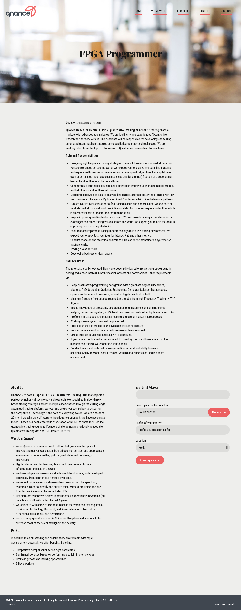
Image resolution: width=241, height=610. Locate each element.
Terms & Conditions (106, 600)
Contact (226, 11)
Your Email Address (147, 387)
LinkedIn (231, 604)
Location (141, 440)
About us (183, 11)
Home (138, 11)
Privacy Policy (85, 600)
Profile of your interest (149, 423)
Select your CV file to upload (152, 405)
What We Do (159, 11)
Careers (204, 11)
